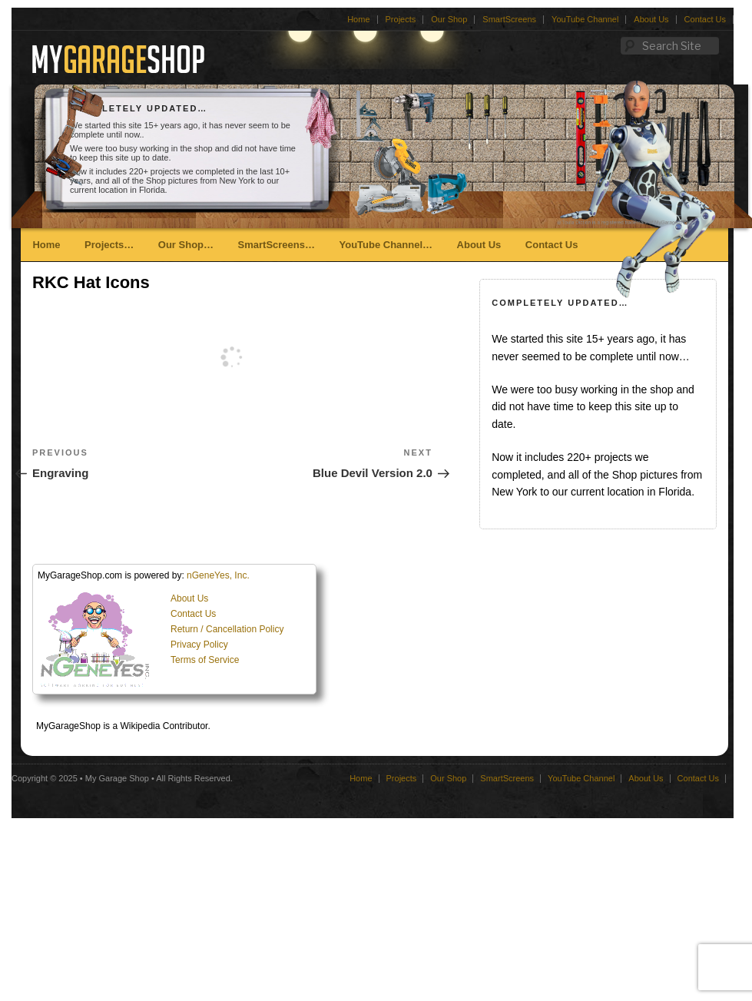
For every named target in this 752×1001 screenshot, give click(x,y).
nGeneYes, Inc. (218, 575)
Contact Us (705, 19)
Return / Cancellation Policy (227, 629)
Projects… (109, 244)
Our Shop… (186, 244)
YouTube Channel (585, 19)
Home (358, 19)
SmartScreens (509, 19)
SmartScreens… (276, 244)
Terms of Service (205, 660)
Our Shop (449, 19)
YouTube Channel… (385, 244)
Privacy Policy (199, 644)
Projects (401, 19)
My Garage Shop (117, 778)
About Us (651, 19)
